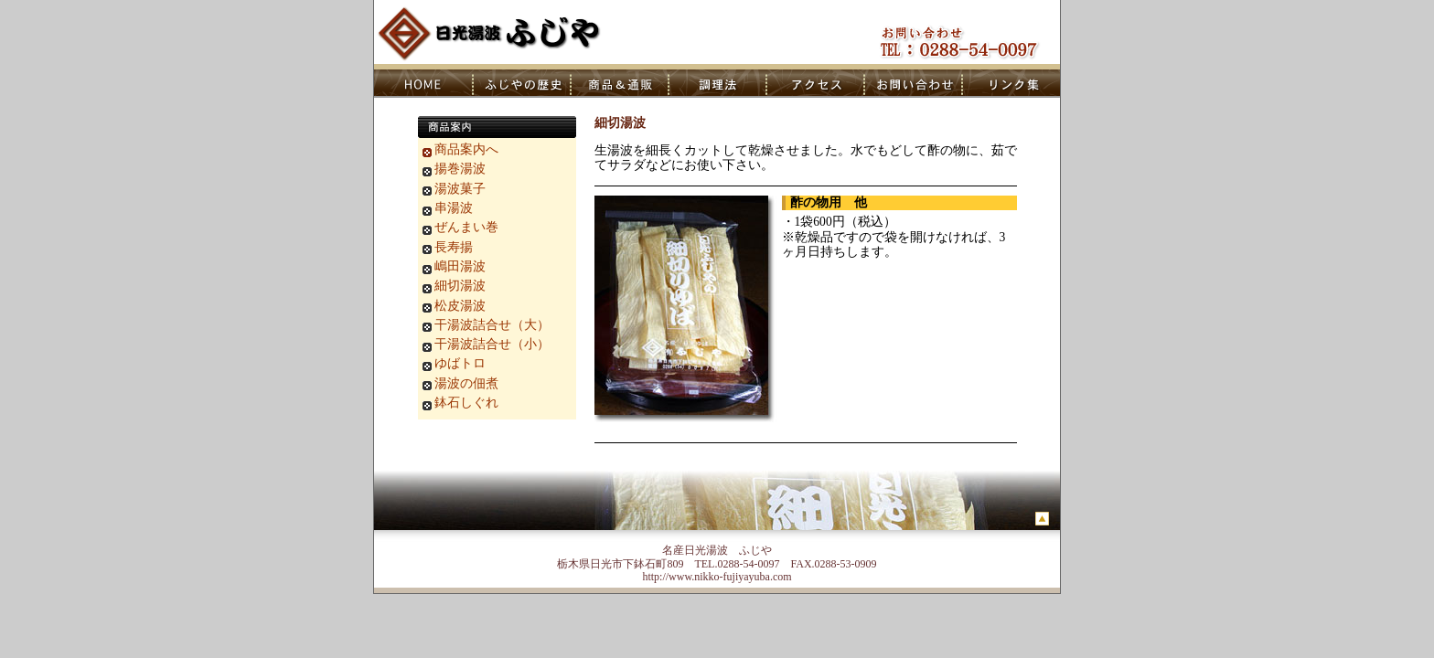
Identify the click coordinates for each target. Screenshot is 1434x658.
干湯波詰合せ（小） (492, 344)
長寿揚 (453, 247)
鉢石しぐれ (466, 402)
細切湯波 (460, 285)
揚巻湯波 (460, 168)
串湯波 (453, 208)
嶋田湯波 (460, 266)
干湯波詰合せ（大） (492, 325)
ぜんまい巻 (466, 227)
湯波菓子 (460, 189)
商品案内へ (466, 149)
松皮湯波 (460, 306)
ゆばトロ (460, 363)
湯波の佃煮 (466, 383)
